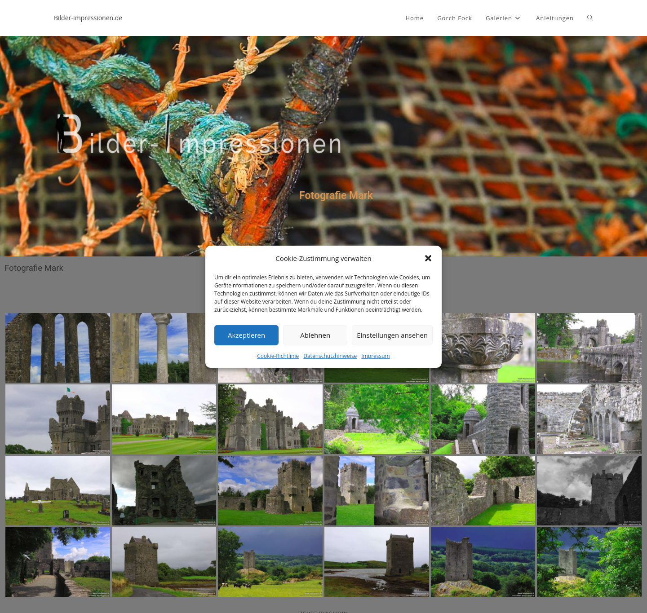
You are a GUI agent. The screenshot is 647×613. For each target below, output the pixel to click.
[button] (428, 258)
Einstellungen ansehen (392, 335)
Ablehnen (315, 335)
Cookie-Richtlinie (278, 355)
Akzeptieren (246, 335)
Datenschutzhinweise (330, 355)
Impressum (375, 355)
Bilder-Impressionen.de (88, 17)
